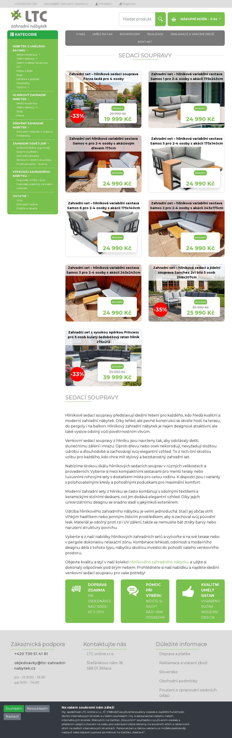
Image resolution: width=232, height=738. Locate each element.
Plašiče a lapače (26, 208)
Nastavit (12, 716)
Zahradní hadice (26, 204)
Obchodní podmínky (178, 681)
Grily (19, 200)
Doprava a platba (174, 654)
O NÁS (80, 34)
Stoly (19, 75)
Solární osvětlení (27, 151)
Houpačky (23, 83)
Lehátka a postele (27, 79)
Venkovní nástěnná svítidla (33, 160)
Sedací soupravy (27, 54)
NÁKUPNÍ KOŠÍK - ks (195, 19)
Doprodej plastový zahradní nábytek (34, 186)
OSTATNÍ (20, 196)
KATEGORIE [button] (23, 34)
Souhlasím (14, 709)
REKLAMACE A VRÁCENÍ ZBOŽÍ (192, 34)
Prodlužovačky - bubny (31, 164)
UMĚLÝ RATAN (102, 34)
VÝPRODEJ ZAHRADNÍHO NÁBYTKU (31, 174)
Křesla (20, 115)
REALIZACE (155, 34)
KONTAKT (145, 41)
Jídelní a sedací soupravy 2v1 (32, 64)
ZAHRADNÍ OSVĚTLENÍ (30, 143)
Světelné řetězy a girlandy (33, 147)
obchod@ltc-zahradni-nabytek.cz (66, 3)
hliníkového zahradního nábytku (159, 562)
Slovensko (168, 672)
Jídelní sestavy (25, 58)
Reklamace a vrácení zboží (183, 663)
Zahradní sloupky (27, 155)
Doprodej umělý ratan (31, 180)
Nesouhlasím (37, 709)
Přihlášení (103, 3)
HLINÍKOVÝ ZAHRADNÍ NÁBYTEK (29, 97)
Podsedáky (23, 135)
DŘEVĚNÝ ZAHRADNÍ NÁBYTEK (28, 125)
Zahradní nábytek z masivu (34, 131)
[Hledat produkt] (137, 19)
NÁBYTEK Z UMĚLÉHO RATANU (29, 48)
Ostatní (21, 87)
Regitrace (127, 3)
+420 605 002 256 (25, 3)
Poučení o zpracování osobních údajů (188, 693)
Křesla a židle (24, 70)
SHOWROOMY (130, 34)
